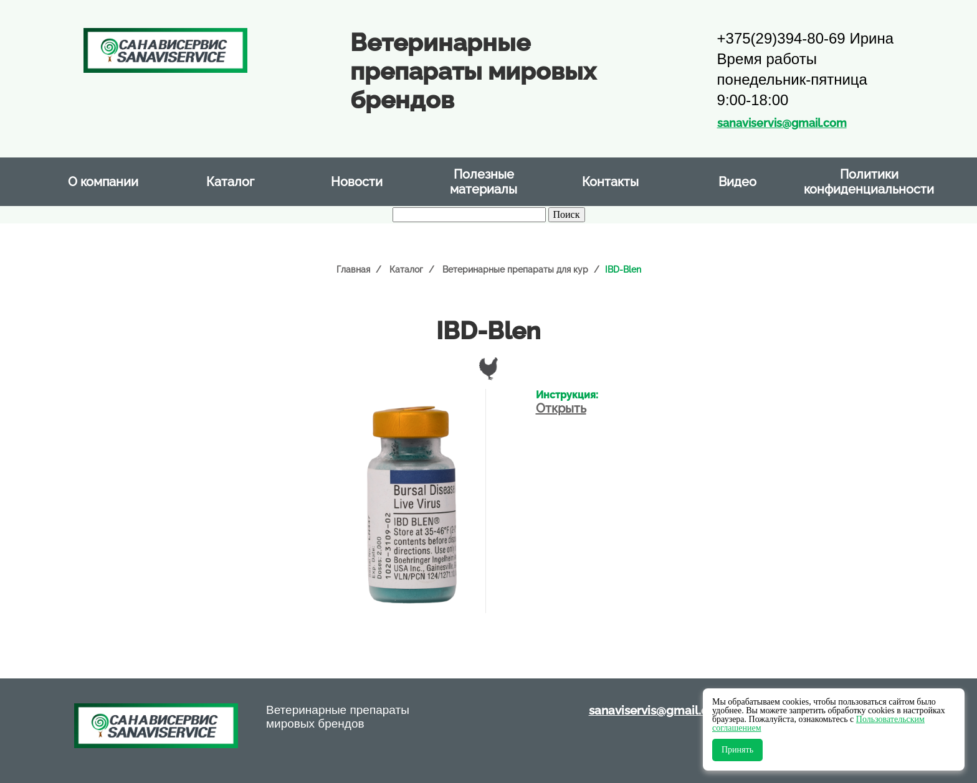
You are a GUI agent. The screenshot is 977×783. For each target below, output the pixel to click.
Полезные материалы (483, 182)
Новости (357, 181)
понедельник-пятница (792, 79)
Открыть (561, 408)
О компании (103, 181)
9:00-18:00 (753, 99)
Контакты (610, 181)
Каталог (230, 181)
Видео (737, 181)
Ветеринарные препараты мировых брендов (337, 716)
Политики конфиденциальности (869, 182)
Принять (737, 749)
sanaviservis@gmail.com (782, 122)
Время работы (767, 58)
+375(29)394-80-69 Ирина (805, 38)
